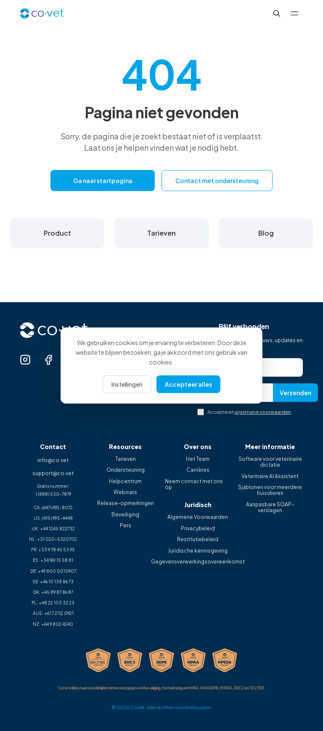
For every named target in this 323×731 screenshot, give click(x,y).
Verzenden (295, 392)
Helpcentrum (125, 481)
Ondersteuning (125, 470)
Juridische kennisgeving (198, 551)
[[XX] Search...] (276, 13)
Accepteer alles (188, 384)
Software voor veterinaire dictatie (270, 462)
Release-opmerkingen (125, 503)
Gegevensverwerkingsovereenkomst (198, 562)
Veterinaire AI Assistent (270, 476)
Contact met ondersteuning (217, 180)
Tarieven (125, 459)
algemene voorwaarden (263, 412)
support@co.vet (53, 473)
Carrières (197, 470)
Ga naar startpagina (102, 180)
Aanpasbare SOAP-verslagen (270, 507)
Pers (125, 526)
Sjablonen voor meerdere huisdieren (270, 490)
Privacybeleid (198, 529)
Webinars (125, 492)
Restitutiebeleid (197, 539)
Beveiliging (125, 515)
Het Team (197, 459)
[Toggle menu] (294, 13)
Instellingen (127, 384)
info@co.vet (53, 460)
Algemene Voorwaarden (197, 517)
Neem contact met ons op (194, 484)
